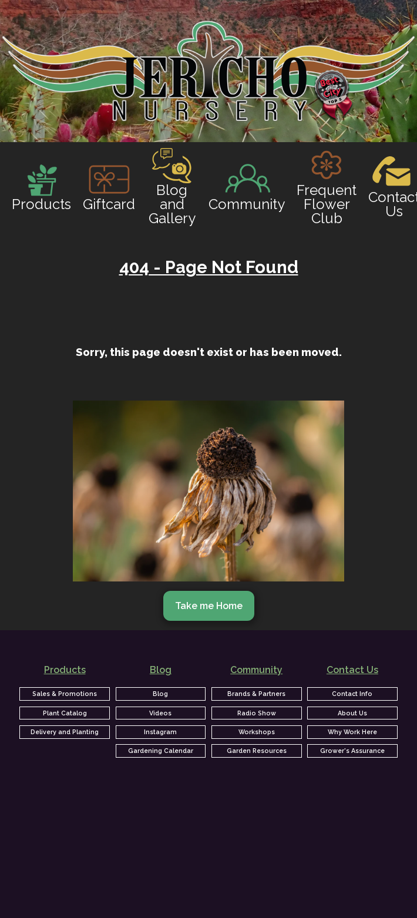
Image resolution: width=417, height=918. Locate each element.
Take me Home (209, 605)
